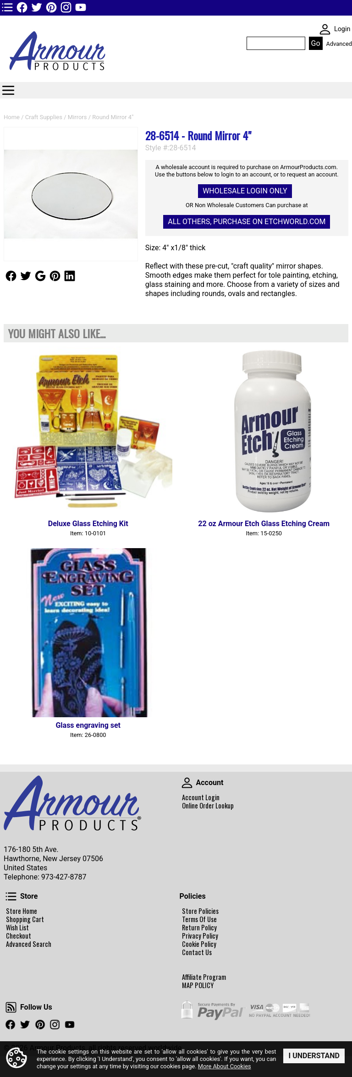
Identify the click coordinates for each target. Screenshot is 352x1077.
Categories (8, 90)
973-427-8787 (64, 877)
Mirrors (77, 117)
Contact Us (197, 952)
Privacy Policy (200, 936)
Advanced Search (28, 944)
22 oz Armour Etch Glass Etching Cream (264, 523)
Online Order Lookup (208, 806)
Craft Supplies (43, 117)
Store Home (21, 911)
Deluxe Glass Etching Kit (88, 523)
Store (11, 896)
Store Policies (200, 911)
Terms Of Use (199, 919)
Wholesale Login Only (245, 191)
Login (342, 29)
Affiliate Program (204, 977)
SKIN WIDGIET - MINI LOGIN (325, 29)
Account (187, 782)
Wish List (17, 927)
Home (12, 117)
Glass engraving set (88, 725)
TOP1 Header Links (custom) (7, 7)
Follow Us (11, 276)
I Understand (314, 1055)
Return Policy (199, 927)
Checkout (18, 936)
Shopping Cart (25, 919)
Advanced (339, 43)
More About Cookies (224, 1066)
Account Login (201, 797)
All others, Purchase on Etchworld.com (246, 221)
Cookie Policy (199, 944)
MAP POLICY (198, 985)
